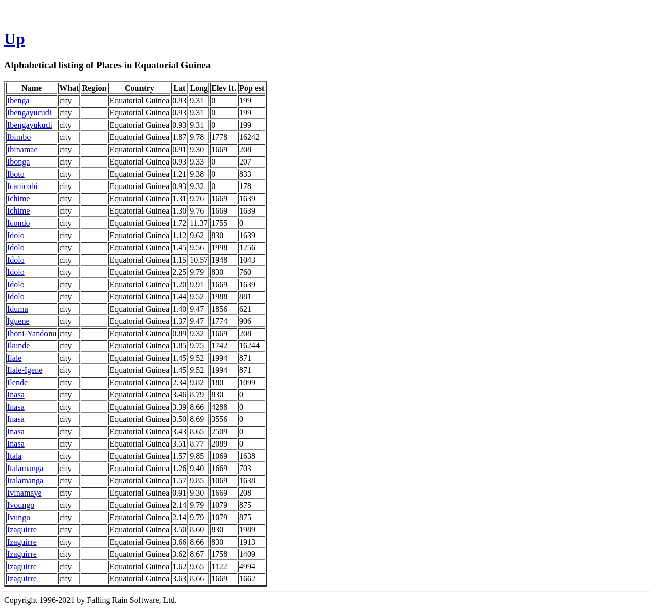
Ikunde (18, 345)
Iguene (18, 321)
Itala (14, 456)
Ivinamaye (24, 492)
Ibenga (18, 100)
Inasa (16, 394)
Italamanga (25, 468)
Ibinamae (22, 149)
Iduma (17, 309)
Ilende (17, 382)
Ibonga (18, 161)
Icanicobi (22, 186)
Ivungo (18, 517)
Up (14, 39)
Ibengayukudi (29, 125)
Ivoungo (20, 505)
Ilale (14, 358)
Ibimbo (19, 137)
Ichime (18, 198)
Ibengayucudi (29, 112)
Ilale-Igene (24, 370)
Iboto (16, 174)
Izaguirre (22, 529)
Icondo (18, 223)
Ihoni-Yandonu (31, 333)
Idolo (16, 235)
